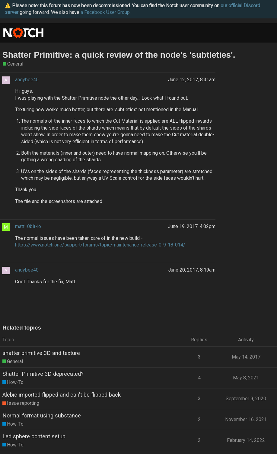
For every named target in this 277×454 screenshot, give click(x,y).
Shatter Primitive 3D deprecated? (43, 374)
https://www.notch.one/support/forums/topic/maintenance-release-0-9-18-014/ (100, 245)
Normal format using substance (41, 415)
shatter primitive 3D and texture (41, 353)
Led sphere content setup (33, 436)
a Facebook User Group (105, 12)
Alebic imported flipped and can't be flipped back (61, 394)
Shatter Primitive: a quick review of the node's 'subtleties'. (118, 55)
